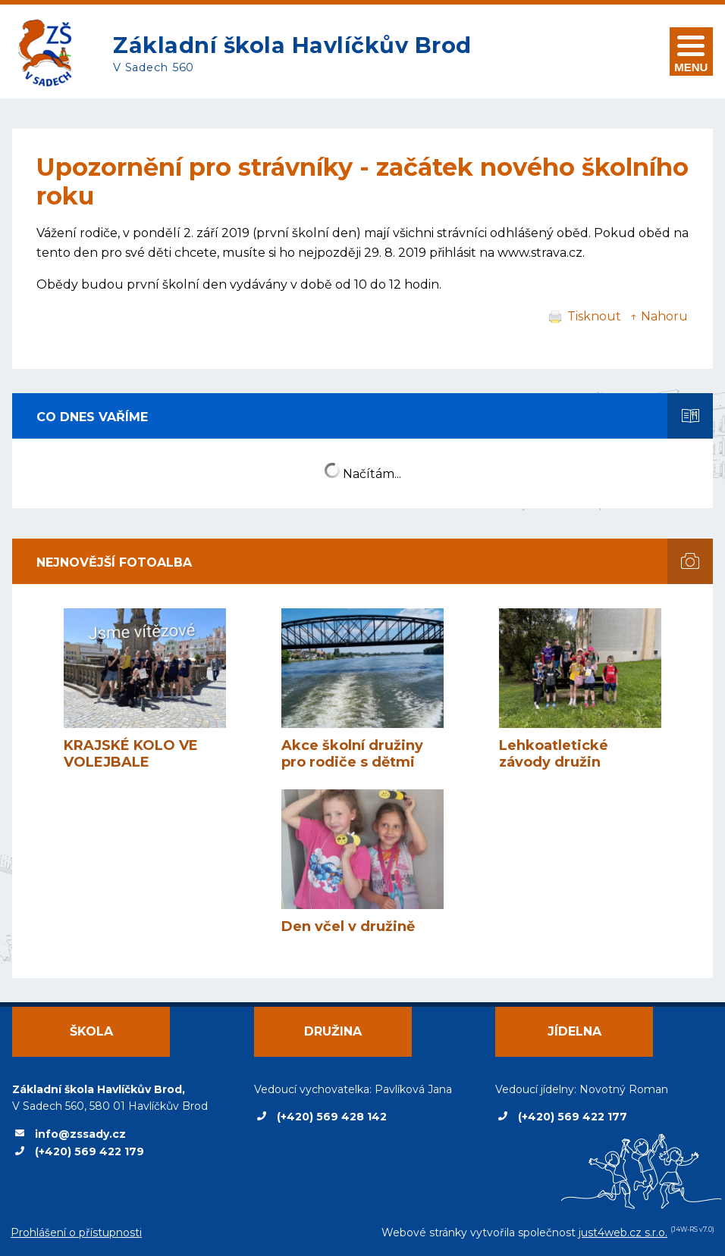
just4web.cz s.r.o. (623, 1232)
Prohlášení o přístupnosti (76, 1232)
